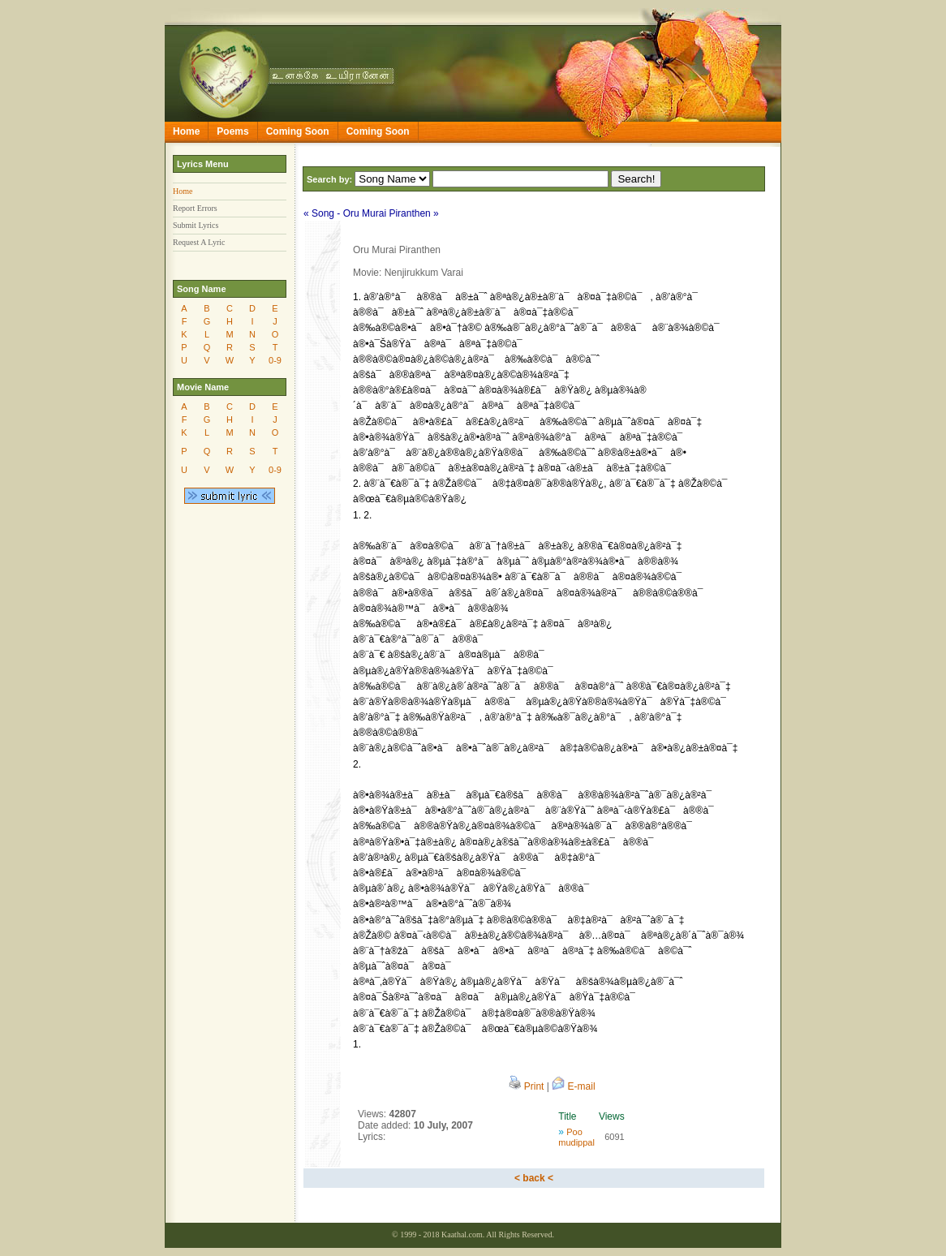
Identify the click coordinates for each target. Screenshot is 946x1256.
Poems (232, 131)
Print (526, 1086)
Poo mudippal (576, 1137)
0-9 (275, 360)
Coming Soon (297, 131)
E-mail (573, 1086)
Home (186, 131)
